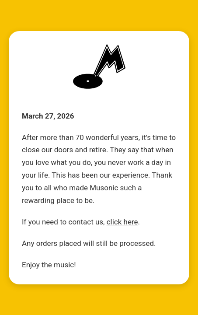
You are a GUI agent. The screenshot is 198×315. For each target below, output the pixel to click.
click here (122, 221)
